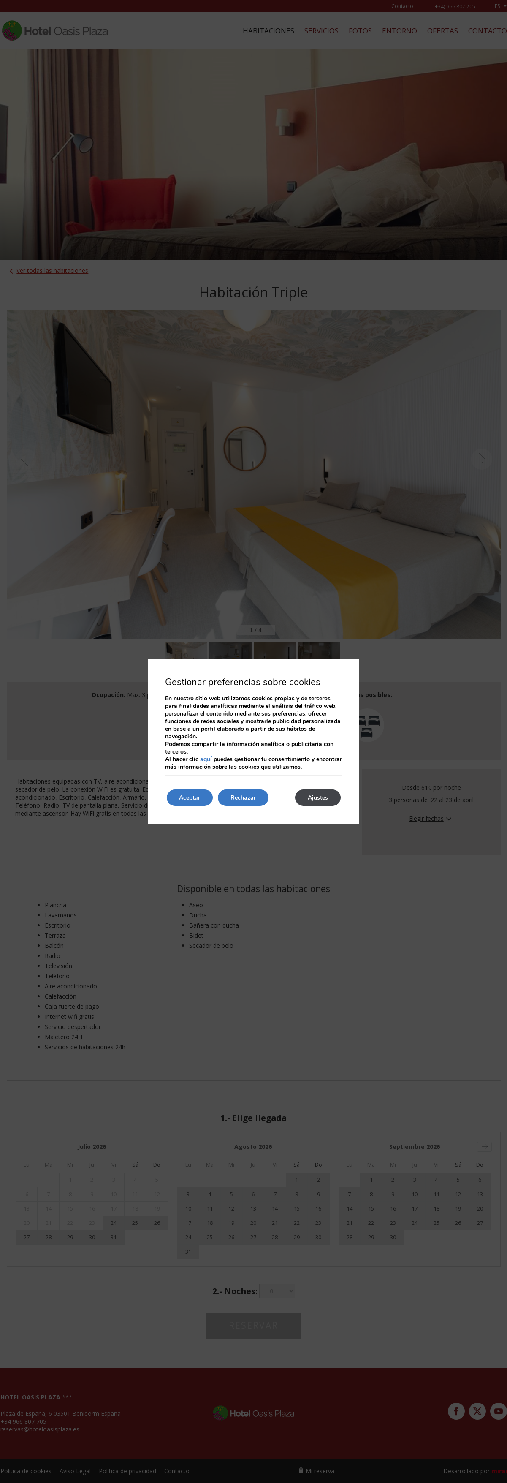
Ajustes (318, 798)
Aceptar (190, 798)
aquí (206, 759)
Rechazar (243, 798)
